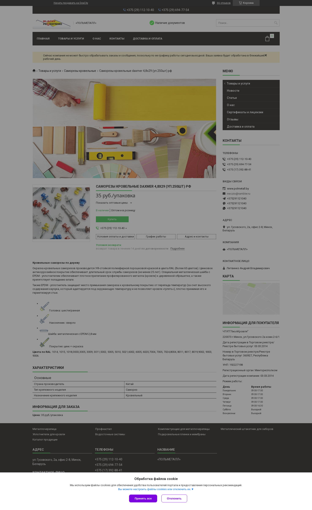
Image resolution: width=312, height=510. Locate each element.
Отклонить (174, 498)
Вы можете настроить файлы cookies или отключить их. (154, 489)
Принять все (143, 498)
